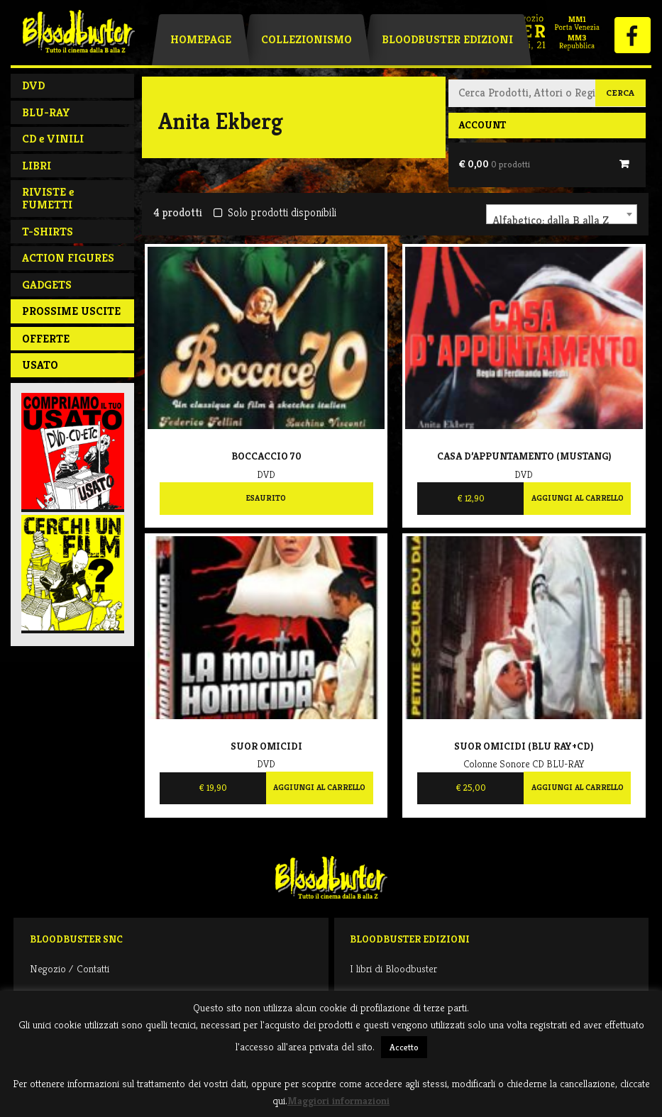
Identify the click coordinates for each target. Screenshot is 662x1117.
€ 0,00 (494, 163)
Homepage (200, 39)
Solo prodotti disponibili (275, 212)
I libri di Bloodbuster (393, 968)
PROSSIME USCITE (71, 311)
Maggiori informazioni (338, 1100)
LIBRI (36, 165)
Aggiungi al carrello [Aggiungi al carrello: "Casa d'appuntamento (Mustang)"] (577, 498)
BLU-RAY (46, 112)
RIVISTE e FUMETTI (48, 198)
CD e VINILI (53, 138)
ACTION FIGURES (68, 257)
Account (482, 124)
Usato (40, 364)
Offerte (46, 338)
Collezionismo (306, 39)
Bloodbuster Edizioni (447, 39)
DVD (33, 85)
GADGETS (47, 284)
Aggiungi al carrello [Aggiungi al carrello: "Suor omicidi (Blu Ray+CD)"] (577, 787)
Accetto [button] (404, 1047)
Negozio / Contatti (69, 968)
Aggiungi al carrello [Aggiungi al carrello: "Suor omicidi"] (319, 787)
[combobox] (561, 214)
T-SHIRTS (47, 231)
